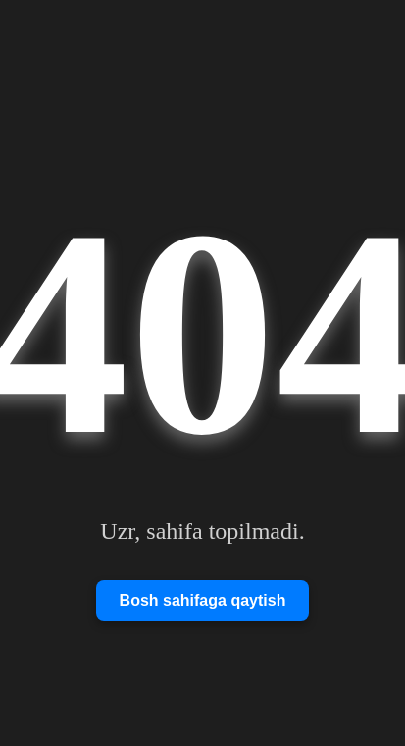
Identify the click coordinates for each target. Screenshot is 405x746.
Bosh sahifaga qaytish (203, 600)
